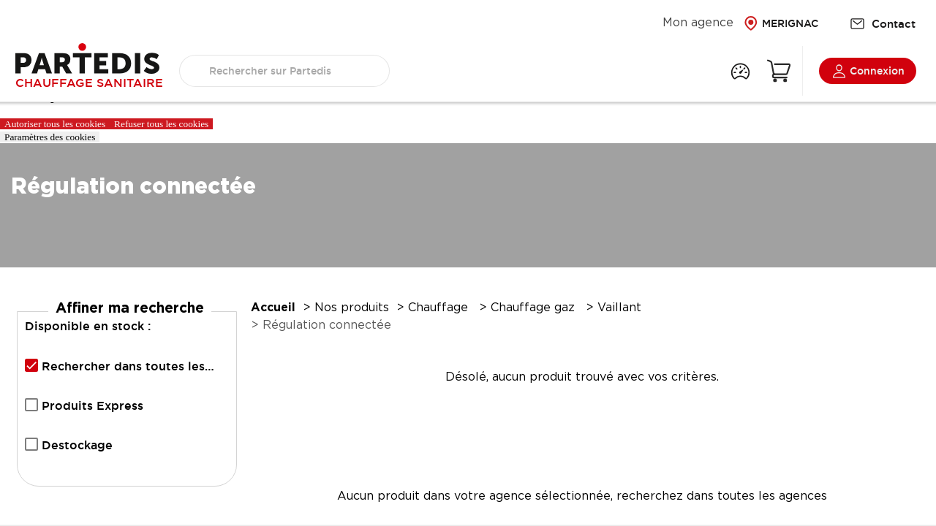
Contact (883, 23)
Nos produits (351, 307)
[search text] (284, 71)
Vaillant (621, 307)
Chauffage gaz (534, 307)
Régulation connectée (327, 325)
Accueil (273, 307)
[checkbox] (31, 365)
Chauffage (440, 307)
